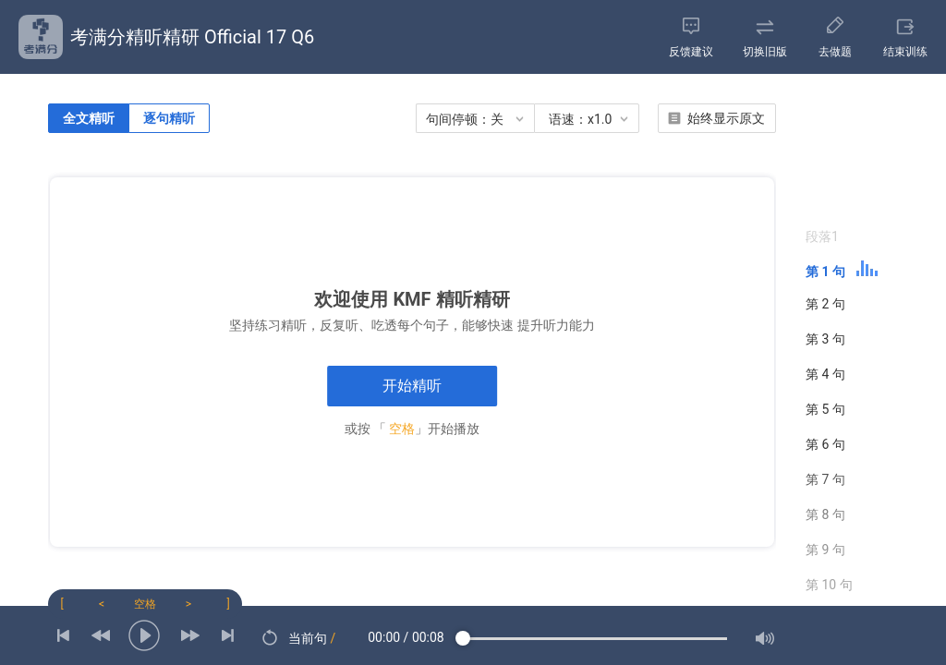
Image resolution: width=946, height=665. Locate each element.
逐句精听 (169, 118)
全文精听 (89, 118)
